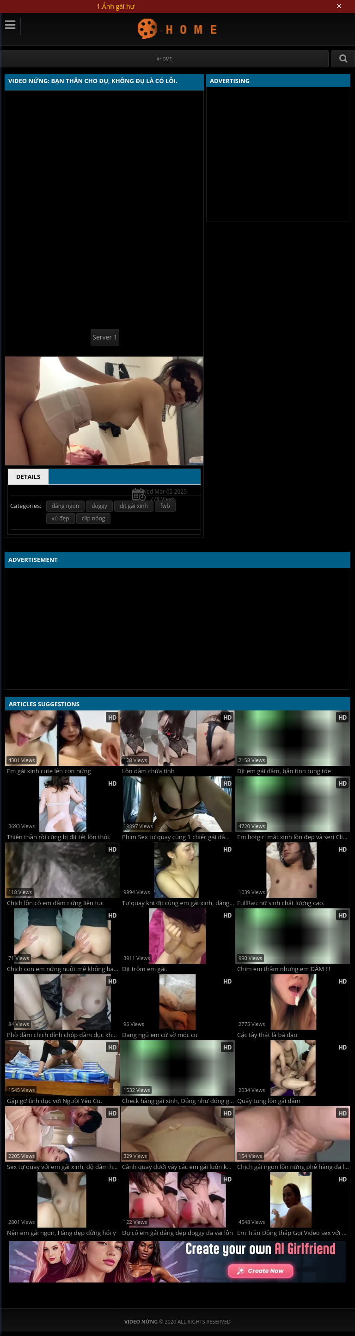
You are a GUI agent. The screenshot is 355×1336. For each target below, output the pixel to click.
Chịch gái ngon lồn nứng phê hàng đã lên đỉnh (293, 1167)
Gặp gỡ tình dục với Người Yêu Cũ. (54, 1101)
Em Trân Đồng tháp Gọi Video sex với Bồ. (293, 1233)
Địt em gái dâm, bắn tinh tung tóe (284, 771)
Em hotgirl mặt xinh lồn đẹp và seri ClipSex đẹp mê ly (293, 837)
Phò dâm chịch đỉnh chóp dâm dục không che (63, 1035)
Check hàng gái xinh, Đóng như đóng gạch (178, 1101)
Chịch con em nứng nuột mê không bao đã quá (63, 969)
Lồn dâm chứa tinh (148, 771)
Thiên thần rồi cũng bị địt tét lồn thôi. (58, 837)
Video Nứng (178, 28)
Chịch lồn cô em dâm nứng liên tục (55, 903)
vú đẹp (60, 518)
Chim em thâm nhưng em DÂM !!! (284, 969)
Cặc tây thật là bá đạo (267, 1035)
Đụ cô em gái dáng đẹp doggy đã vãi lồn (177, 1233)
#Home (164, 59)
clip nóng (93, 518)
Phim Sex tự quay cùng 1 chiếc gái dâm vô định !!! (178, 837)
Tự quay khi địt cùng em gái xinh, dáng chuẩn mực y (178, 903)
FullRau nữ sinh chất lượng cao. (280, 903)
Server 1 (104, 337)
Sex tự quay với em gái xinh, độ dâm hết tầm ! (63, 1167)
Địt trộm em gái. (144, 969)
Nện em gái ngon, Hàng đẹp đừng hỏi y (61, 1233)
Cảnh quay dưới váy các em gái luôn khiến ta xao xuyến (178, 1167)
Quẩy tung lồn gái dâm (268, 1101)
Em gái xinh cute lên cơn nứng (49, 771)
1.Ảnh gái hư (116, 6)
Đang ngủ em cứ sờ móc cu (160, 1035)
